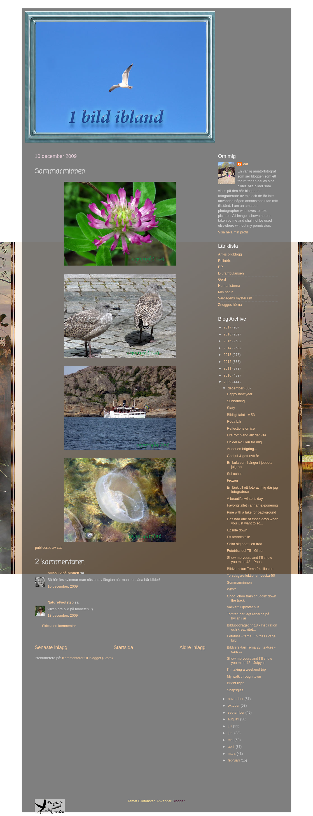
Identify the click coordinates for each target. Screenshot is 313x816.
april (231, 747)
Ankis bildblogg (230, 254)
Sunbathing (236, 401)
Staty (231, 408)
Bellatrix (224, 261)
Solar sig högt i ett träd (244, 544)
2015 (227, 341)
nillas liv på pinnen (63, 573)
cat (245, 164)
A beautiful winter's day (245, 499)
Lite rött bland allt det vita (246, 435)
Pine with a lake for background (251, 512)
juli (230, 726)
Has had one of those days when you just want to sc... (252, 521)
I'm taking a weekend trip (246, 669)
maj (231, 740)
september (237, 713)
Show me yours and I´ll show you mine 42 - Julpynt (249, 661)
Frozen (232, 480)
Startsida (123, 647)
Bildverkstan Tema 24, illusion (250, 569)
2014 (227, 348)
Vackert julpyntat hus (243, 607)
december (236, 388)
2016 (227, 334)
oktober (234, 706)
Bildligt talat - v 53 (240, 415)
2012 (227, 362)
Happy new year (239, 394)
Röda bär (234, 422)
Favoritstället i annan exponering (252, 505)
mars (232, 754)
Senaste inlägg (51, 647)
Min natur (225, 292)
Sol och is (234, 474)
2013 (227, 355)
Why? (231, 589)
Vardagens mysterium (235, 298)
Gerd (222, 280)
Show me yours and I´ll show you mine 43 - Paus (249, 560)
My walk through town (244, 676)
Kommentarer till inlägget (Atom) (87, 658)
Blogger (178, 801)
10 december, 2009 (63, 586)
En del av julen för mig (244, 442)
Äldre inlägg (192, 647)
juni (231, 733)
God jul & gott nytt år (243, 456)
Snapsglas (235, 690)
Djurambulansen (231, 273)
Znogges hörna (230, 305)
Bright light (235, 683)
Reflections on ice (240, 429)
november (236, 699)
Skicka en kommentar (59, 626)
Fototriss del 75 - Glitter (245, 551)
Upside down (237, 530)
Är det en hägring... (242, 449)
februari (234, 760)
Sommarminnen (239, 583)
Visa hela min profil (233, 232)
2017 (227, 327)
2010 (227, 375)
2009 (227, 382)
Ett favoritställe (238, 537)
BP (220, 267)
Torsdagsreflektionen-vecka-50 (251, 576)
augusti (234, 719)
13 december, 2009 (63, 616)
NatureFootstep (61, 602)
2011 (227, 368)
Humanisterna (229, 286)
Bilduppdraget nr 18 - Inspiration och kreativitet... (252, 627)
